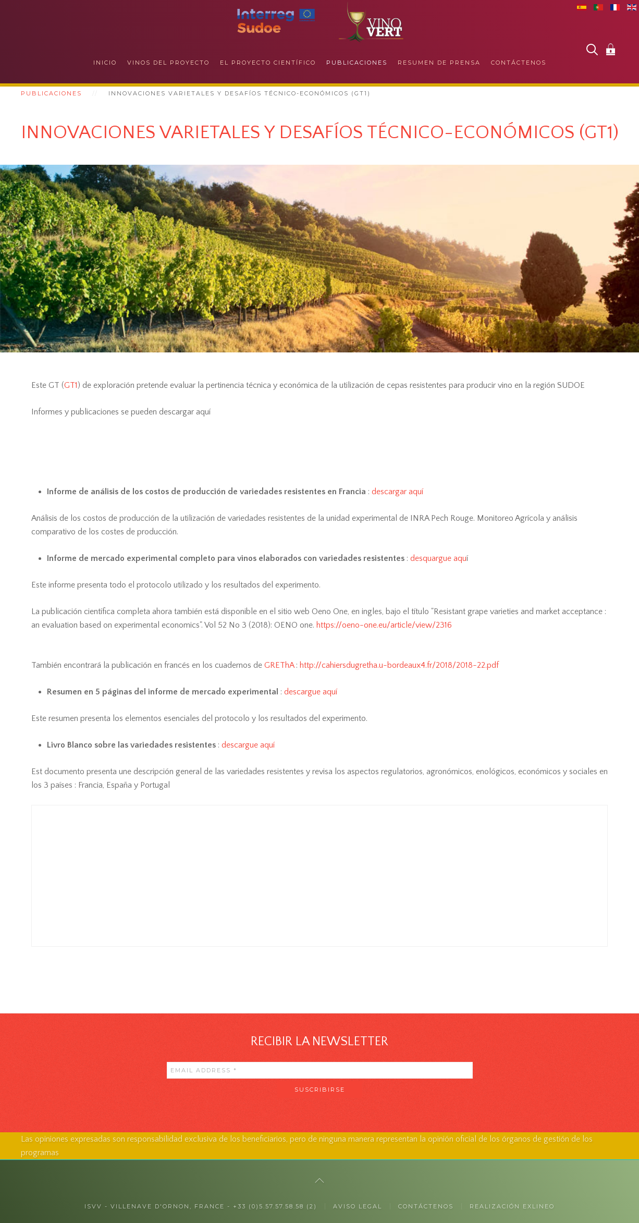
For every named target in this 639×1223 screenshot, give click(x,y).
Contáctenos (518, 62)
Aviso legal (357, 1206)
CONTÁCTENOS (425, 1206)
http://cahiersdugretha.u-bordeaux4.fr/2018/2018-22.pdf (399, 665)
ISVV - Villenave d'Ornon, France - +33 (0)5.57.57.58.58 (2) (200, 1206)
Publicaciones (356, 62)
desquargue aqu (437, 558)
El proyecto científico (268, 62)
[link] (384, 625)
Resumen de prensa (439, 62)
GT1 (71, 385)
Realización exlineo (512, 1206)
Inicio (105, 62)
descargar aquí (396, 491)
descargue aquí (309, 691)
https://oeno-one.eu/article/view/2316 (384, 625)
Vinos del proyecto (168, 62)
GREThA (279, 665)
